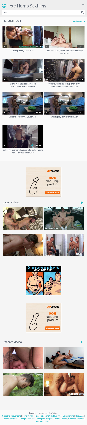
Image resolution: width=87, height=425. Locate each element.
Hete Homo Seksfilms (48, 416)
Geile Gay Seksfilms (66, 416)
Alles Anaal (79, 416)
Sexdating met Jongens (11, 416)
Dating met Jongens (44, 419)
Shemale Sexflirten (43, 421)
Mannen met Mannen (11, 419)
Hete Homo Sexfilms (24, 6)
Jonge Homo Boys (28, 419)
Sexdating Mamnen (76, 419)
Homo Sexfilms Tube (30, 416)
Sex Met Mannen (60, 419)
